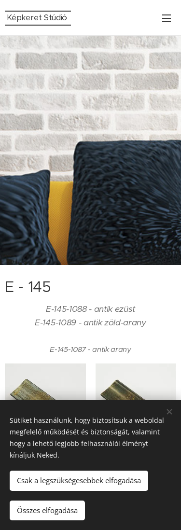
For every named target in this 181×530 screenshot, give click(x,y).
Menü (166, 18)
